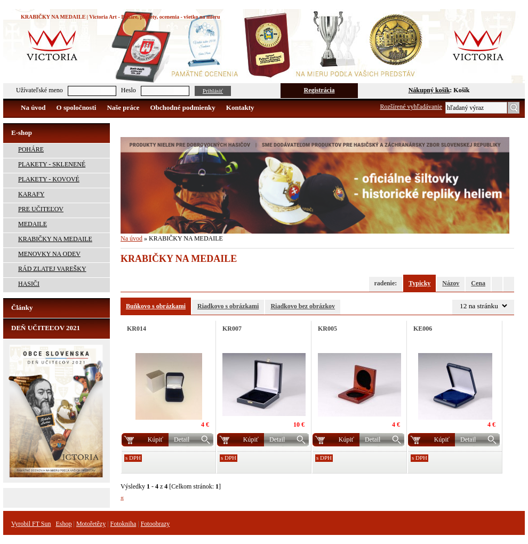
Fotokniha (123, 523)
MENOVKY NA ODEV (49, 254)
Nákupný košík (429, 90)
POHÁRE (31, 149)
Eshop (63, 523)
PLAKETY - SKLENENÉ (51, 164)
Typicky (419, 283)
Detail (181, 439)
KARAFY (31, 194)
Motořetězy (91, 523)
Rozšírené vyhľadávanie (411, 106)
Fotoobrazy (155, 523)
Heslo (128, 90)
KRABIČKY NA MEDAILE (55, 239)
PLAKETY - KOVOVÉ (48, 179)
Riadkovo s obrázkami (228, 306)
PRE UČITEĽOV (40, 209)
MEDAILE (32, 224)
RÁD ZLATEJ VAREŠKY (52, 269)
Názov (450, 283)
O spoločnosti (77, 107)
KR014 (136, 328)
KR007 (232, 328)
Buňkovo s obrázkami (156, 306)
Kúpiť (155, 439)
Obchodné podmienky (182, 107)
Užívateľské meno (39, 90)
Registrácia (319, 90)
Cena (478, 283)
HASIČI (28, 283)
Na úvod (33, 107)
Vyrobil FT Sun (31, 523)
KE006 (422, 328)
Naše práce (123, 107)
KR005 (327, 328)
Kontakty (240, 107)
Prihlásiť (213, 90)
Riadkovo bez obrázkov (302, 306)
